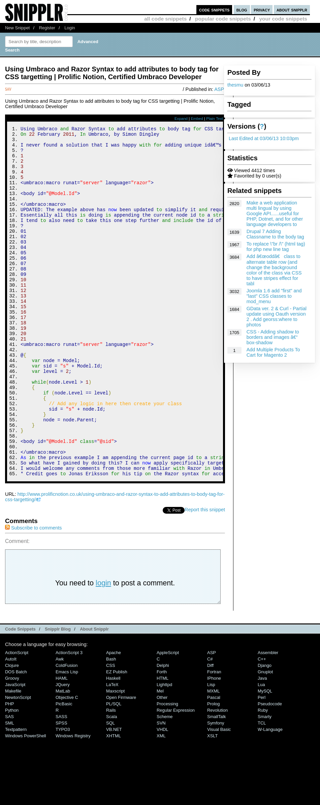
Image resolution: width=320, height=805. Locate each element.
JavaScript (15, 750)
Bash (111, 724)
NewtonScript (18, 763)
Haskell (113, 743)
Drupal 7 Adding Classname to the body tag (275, 234)
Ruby (263, 775)
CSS (110, 731)
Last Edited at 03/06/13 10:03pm (264, 138)
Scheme (165, 782)
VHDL (162, 795)
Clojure (12, 731)
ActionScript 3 (69, 718)
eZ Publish (116, 737)
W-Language (270, 795)
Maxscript (115, 756)
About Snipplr (94, 694)
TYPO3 (63, 795)
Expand (181, 119)
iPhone (214, 743)
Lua (261, 750)
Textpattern (16, 795)
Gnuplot (265, 737)
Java (262, 743)
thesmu (235, 85)
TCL (262, 788)
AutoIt (11, 724)
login (103, 648)
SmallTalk (216, 782)
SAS (9, 782)
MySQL (265, 756)
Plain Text (214, 119)
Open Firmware (121, 763)
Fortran (214, 737)
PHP (9, 769)
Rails (111, 775)
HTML (162, 743)
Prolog (213, 769)
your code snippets (283, 19)
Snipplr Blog (58, 694)
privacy (262, 9)
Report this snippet (205, 575)
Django (264, 731)
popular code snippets (223, 19)
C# (210, 724)
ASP (219, 89)
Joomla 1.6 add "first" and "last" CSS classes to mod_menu (274, 296)
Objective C (67, 763)
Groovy (12, 743)
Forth (162, 737)
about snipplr (292, 9)
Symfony (215, 788)
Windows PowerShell (25, 801)
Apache (113, 718)
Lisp (211, 750)
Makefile (13, 756)
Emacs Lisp (67, 737)
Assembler (268, 718)
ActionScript (16, 718)
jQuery (63, 750)
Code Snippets (20, 694)
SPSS (61, 788)
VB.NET (114, 795)
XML (161, 801)
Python (12, 775)
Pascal (213, 763)
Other (162, 763)
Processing (167, 769)
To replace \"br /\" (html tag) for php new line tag (276, 246)
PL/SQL (113, 769)
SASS (61, 782)
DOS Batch (16, 737)
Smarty (264, 782)
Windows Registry (73, 801)
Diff (210, 731)
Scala (111, 782)
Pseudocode (270, 769)
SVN (161, 788)
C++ (262, 724)
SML (9, 788)
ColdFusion (67, 731)
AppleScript (168, 718)
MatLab (63, 756)
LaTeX (112, 750)
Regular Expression (176, 775)
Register (47, 27)
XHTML (113, 801)
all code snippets (165, 19)
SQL (110, 788)
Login (69, 27)
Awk (60, 724)
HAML (62, 743)
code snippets (214, 9)
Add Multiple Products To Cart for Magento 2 (273, 352)
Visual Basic (219, 795)
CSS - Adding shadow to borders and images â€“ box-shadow (273, 337)
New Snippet (17, 27)
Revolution (217, 775)
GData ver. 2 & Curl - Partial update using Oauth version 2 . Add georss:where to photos (277, 316)
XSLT (212, 801)
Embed (197, 119)
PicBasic (64, 769)
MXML (213, 756)
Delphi (163, 731)
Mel (160, 756)
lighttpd (164, 750)
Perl (261, 763)
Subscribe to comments (33, 593)
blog (241, 9)
